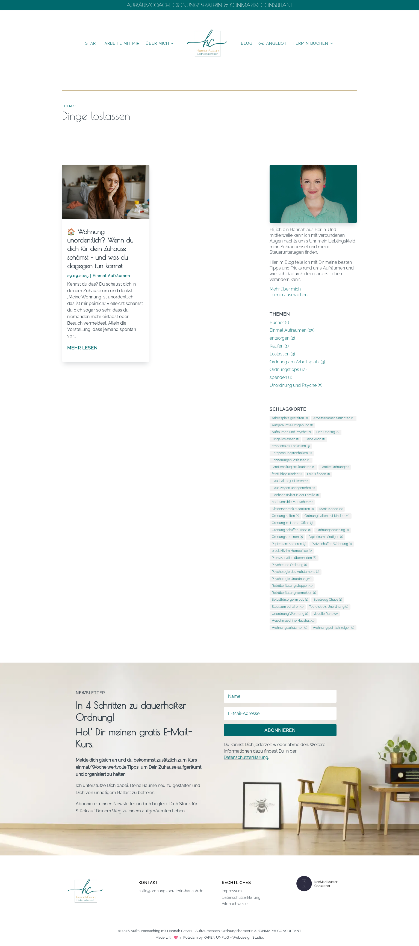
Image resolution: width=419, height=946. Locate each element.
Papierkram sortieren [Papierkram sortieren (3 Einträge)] (289, 544)
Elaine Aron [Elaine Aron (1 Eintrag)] (315, 439)
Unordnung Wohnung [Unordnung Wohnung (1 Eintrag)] (290, 614)
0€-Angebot (272, 43)
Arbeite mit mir (122, 43)
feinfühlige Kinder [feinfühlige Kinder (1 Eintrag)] (287, 474)
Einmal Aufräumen (111, 276)
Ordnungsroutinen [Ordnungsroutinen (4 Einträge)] (287, 537)
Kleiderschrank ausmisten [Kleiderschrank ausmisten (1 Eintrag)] (293, 509)
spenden (278, 377)
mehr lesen (82, 348)
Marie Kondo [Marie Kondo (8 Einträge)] (331, 509)
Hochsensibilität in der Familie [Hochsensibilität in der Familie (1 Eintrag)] (295, 495)
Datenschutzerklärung (246, 757)
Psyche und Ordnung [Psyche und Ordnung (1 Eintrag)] (289, 565)
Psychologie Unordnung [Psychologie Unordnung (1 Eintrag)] (291, 579)
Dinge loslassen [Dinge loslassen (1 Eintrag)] (285, 439)
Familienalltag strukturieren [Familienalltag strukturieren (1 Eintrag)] (293, 467)
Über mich (157, 43)
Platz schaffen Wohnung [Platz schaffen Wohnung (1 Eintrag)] (332, 544)
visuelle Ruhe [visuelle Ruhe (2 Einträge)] (326, 614)
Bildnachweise (234, 904)
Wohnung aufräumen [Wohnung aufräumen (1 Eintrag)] (289, 628)
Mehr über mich (285, 289)
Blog (246, 43)
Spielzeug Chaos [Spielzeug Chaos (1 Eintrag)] (328, 599)
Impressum (232, 891)
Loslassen (280, 354)
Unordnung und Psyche (293, 385)
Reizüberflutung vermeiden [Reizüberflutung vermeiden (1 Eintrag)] (294, 593)
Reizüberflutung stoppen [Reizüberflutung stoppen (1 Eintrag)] (292, 586)
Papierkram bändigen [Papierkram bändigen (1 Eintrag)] (325, 537)
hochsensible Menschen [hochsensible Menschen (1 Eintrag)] (292, 502)
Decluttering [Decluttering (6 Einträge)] (327, 432)
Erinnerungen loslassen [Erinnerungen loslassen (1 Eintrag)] (291, 460)
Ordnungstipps (284, 369)
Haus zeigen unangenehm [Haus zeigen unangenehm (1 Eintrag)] (293, 488)
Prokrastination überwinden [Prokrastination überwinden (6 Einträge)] (294, 558)
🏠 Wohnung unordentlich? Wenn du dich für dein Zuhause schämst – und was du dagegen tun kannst (100, 249)
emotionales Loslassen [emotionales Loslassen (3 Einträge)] (291, 446)
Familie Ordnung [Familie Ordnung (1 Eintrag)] (335, 467)
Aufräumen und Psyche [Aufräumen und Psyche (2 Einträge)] (291, 432)
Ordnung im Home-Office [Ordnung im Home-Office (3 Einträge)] (292, 523)
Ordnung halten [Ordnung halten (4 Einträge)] (285, 516)
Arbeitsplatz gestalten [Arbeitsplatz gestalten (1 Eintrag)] (290, 418)
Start (92, 43)
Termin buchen (310, 43)
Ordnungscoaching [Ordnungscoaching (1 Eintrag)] (333, 530)
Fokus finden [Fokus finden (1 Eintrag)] (318, 474)
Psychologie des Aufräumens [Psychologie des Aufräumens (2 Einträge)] (295, 572)
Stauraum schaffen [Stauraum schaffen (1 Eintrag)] (287, 607)
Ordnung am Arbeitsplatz (295, 361)
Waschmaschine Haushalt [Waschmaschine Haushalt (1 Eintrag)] (293, 620)
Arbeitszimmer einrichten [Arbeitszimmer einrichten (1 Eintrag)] (333, 418)
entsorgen (280, 338)
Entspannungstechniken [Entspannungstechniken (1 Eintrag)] (292, 453)
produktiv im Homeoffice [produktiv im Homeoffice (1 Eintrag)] (292, 551)
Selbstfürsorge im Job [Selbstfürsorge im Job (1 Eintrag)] (290, 599)
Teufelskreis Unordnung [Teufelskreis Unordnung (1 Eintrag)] (328, 607)
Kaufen (277, 346)
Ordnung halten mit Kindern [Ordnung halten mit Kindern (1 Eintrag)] (327, 516)
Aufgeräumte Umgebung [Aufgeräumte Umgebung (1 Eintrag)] (292, 425)
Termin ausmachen (289, 294)
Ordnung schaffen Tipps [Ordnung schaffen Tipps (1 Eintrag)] (291, 530)
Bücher (277, 322)
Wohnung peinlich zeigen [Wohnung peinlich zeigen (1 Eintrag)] (333, 628)
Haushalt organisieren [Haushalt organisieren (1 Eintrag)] (290, 481)
